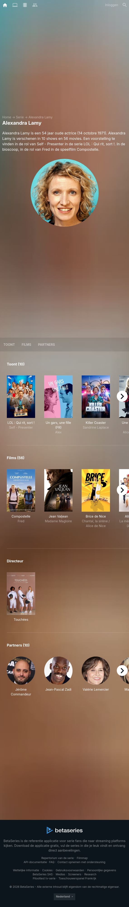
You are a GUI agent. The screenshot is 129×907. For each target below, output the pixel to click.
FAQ (51, 862)
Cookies (47, 870)
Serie (20, 117)
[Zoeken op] (124, 5)
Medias (60, 874)
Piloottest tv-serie (44, 878)
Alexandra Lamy (41, 117)
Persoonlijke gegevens (101, 870)
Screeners (74, 874)
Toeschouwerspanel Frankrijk (77, 878)
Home (6, 117)
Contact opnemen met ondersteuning (81, 862)
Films (26, 344)
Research (90, 874)
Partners (46, 344)
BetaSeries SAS (43, 874)
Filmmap (82, 858)
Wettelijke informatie (26, 870)
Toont (9, 344)
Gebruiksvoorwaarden (70, 870)
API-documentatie (35, 862)
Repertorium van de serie (57, 858)
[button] (21, 676)
